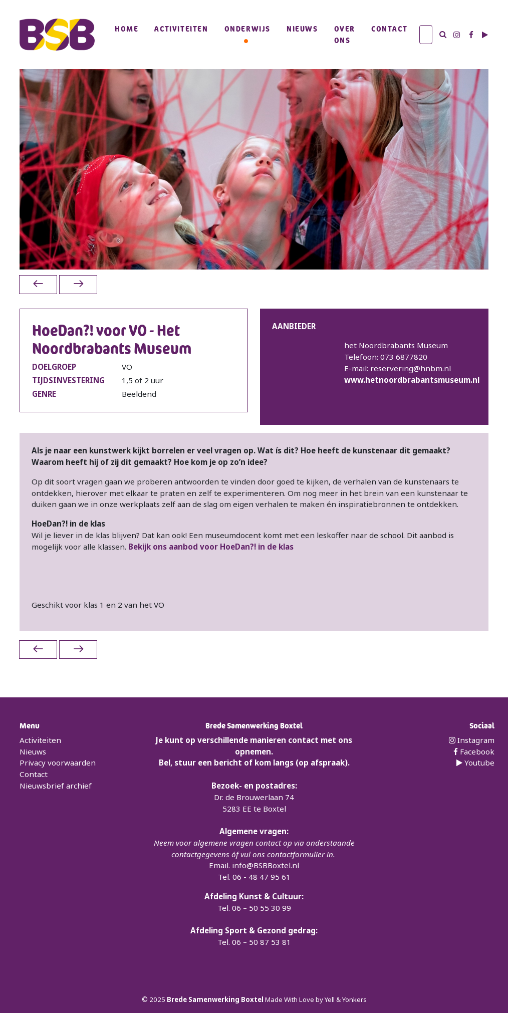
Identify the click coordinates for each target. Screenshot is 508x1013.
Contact (389, 29)
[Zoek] (425, 34)
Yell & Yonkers (346, 999)
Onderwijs (247, 29)
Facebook (473, 751)
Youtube (475, 762)
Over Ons (344, 34)
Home (126, 29)
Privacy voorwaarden (58, 762)
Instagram (471, 740)
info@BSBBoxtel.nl (265, 865)
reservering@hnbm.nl (410, 368)
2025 (158, 999)
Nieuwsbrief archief (56, 786)
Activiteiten (181, 29)
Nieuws (302, 29)
